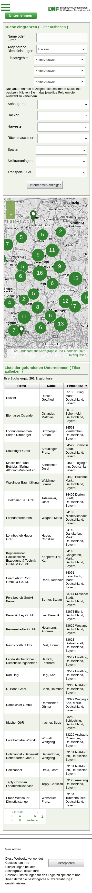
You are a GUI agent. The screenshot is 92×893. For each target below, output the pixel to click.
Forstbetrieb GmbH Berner (19, 599)
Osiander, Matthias (48, 415)
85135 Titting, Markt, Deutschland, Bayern (74, 397)
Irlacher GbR (15, 722)
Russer (11, 398)
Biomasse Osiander (20, 415)
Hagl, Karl (48, 675)
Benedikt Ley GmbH (20, 615)
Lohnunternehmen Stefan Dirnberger (19, 433)
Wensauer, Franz (49, 799)
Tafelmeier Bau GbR (20, 500)
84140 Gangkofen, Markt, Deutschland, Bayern (74, 537)
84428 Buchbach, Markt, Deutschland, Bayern (77, 482)
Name (51, 386)
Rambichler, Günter (49, 704)
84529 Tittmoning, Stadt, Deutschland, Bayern (78, 450)
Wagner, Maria (51, 518)
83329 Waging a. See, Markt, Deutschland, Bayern (77, 704)
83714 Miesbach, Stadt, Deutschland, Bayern (77, 599)
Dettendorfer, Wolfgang (50, 756)
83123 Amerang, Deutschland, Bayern (77, 783)
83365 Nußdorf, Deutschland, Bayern (76, 688)
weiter (32, 820)
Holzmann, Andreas (49, 629)
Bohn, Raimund (52, 689)
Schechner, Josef (49, 466)
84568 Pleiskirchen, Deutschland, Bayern (74, 433)
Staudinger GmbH (18, 451)
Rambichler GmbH (19, 705)
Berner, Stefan (51, 599)
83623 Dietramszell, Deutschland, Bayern (74, 645)
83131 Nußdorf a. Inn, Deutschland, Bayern (77, 755)
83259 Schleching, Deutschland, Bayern (74, 722)
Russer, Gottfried (47, 397)
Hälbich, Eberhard (47, 661)
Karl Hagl (12, 675)
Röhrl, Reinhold (52, 580)
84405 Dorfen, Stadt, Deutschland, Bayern (75, 500)
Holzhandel (14, 770)
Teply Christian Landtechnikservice (19, 784)
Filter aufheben (54, 27)
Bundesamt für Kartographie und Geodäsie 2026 (51, 351)
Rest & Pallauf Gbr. (19, 645)
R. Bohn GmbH (17, 689)
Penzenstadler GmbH (21, 629)
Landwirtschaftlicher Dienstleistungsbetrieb (21, 661)
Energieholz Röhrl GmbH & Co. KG (18, 580)
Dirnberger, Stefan (49, 433)
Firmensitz (75, 386)
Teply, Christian (52, 784)
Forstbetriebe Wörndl (21, 740)
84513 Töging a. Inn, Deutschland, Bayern (77, 466)
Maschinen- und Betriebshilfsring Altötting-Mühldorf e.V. (21, 466)
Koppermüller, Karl (51, 558)
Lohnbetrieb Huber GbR (19, 537)
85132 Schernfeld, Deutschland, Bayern (74, 415)
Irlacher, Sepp (51, 722)
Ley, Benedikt (51, 615)
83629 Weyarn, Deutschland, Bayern (76, 629)
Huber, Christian (47, 537)
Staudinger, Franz (49, 450)
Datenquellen (77, 355)
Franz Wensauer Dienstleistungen (18, 799)
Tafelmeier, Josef (49, 500)
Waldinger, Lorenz (48, 482)
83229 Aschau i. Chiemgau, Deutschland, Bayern (76, 740)
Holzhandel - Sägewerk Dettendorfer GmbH (22, 756)
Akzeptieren (66, 863)
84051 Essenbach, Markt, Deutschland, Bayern (74, 580)
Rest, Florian (50, 645)
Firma (21, 386)
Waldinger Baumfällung (22, 482)
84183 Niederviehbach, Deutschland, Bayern (76, 517)
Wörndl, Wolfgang (48, 740)
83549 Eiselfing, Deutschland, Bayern (76, 660)
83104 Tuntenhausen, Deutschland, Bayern (75, 799)
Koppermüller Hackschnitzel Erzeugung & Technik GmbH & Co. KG (21, 558)
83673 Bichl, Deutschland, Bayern (74, 615)
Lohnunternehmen (19, 518)
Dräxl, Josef (49, 770)
